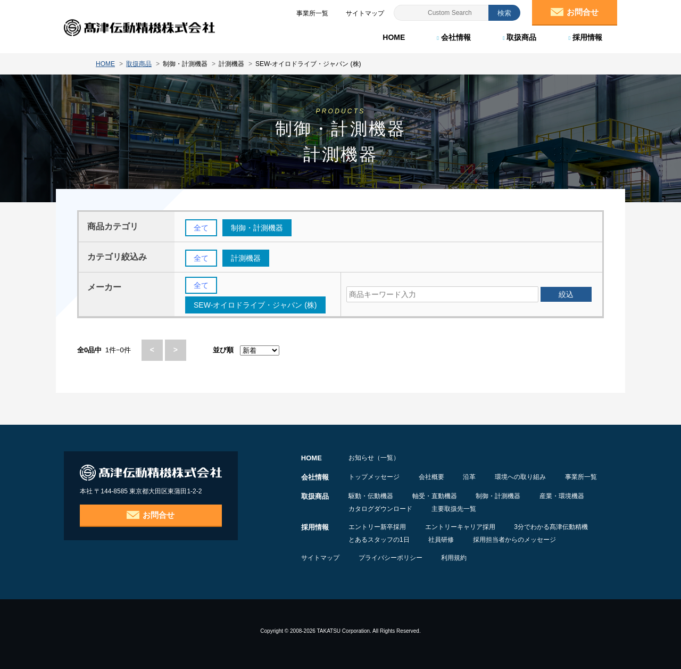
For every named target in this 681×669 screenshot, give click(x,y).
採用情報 (585, 37)
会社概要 (431, 477)
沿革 (469, 477)
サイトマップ (320, 557)
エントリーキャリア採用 (460, 527)
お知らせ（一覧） (374, 457)
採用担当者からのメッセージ (515, 539)
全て (201, 228)
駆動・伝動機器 (370, 496)
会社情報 (454, 37)
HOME (394, 37)
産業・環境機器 (562, 496)
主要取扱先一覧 (453, 509)
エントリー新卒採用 (377, 527)
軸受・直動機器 (434, 496)
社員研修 (441, 539)
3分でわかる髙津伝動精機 (551, 527)
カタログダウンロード (380, 509)
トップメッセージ (374, 477)
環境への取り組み (520, 477)
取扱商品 (520, 37)
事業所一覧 (581, 477)
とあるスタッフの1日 (379, 539)
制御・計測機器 (498, 496)
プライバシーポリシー (390, 557)
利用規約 (454, 557)
